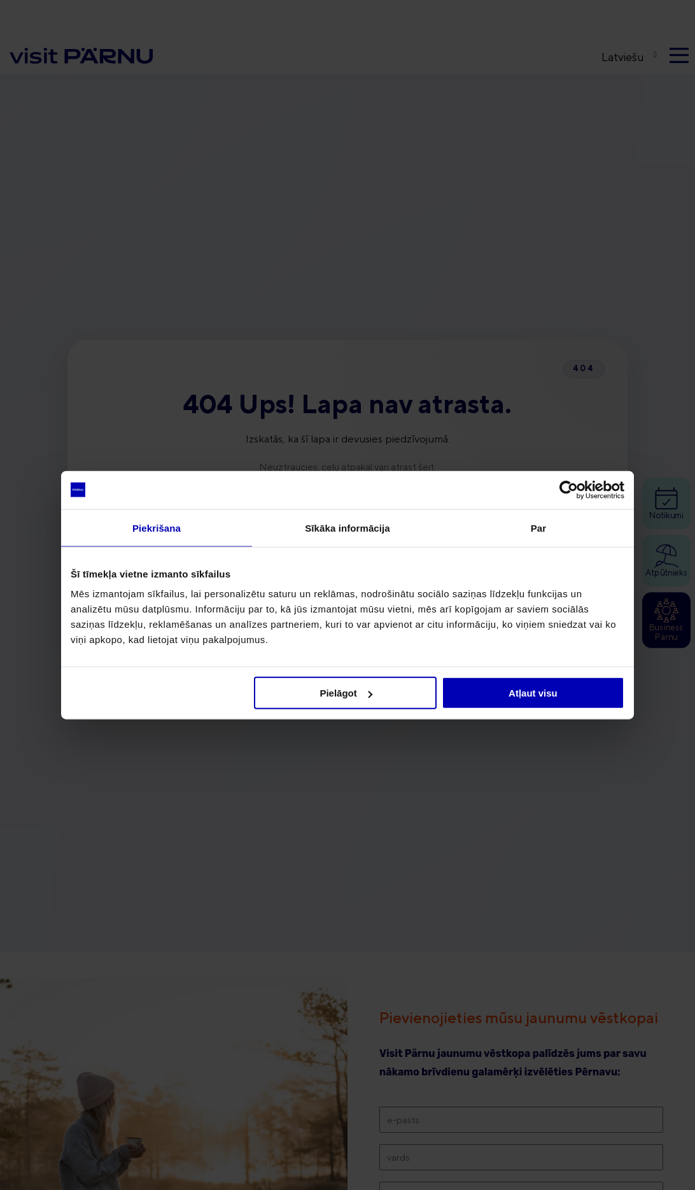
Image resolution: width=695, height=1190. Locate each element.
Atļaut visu (533, 693)
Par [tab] (539, 527)
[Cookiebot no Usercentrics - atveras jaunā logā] (568, 489)
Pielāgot (345, 693)
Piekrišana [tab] (156, 527)
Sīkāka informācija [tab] (347, 527)
